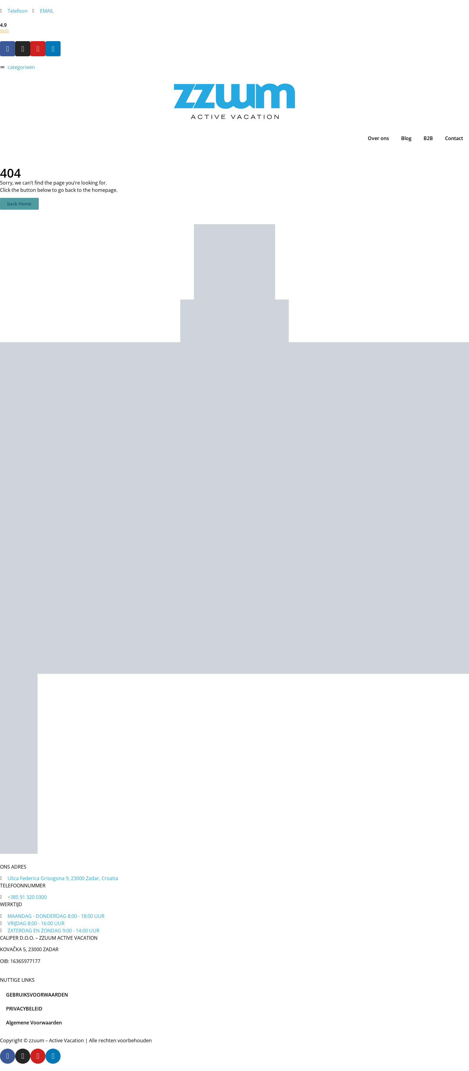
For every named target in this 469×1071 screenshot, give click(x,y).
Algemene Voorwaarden (34, 1022)
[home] (234, 101)
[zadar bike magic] (234, 262)
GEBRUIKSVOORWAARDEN (37, 994)
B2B (428, 138)
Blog (406, 138)
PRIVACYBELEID (24, 1008)
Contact (454, 138)
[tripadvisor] (234, 321)
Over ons (378, 138)
